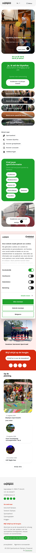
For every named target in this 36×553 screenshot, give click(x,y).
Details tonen (25, 295)
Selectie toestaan (18, 308)
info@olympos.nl (9, 495)
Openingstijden (9, 516)
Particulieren (12, 190)
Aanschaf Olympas (10, 508)
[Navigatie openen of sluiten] (29, 3)
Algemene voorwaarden (22, 544)
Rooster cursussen (11, 148)
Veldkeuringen (9, 152)
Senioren (24, 190)
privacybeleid (8, 544)
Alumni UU (11, 185)
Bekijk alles (18, 467)
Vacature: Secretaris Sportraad (16, 344)
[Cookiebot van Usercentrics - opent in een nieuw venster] (25, 237)
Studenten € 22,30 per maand (17, 82)
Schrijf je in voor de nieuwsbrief (18, 358)
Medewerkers (12, 180)
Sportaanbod (9, 136)
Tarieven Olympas (9, 511)
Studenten (11, 174)
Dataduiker (28, 550)
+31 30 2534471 (9, 492)
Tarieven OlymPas (10, 140)
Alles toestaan (18, 302)
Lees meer (23, 48)
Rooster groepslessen (12, 144)
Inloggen (6, 519)
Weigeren (18, 314)
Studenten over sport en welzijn (18, 220)
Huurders (11, 196)
